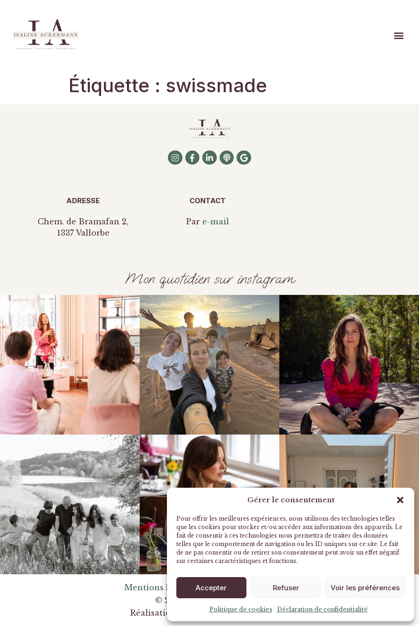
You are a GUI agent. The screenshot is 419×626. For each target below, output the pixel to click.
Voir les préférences (365, 587)
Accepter (211, 587)
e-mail (215, 221)
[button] (400, 500)
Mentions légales (159, 587)
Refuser (286, 587)
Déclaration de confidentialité (322, 609)
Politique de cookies (240, 609)
